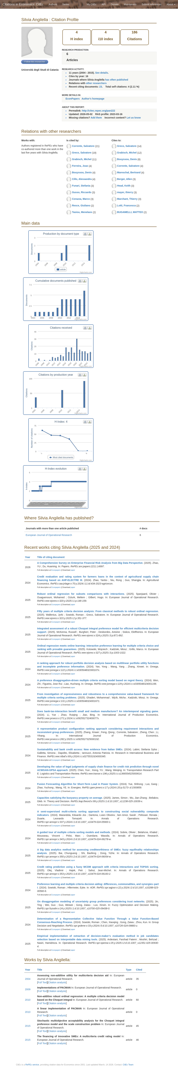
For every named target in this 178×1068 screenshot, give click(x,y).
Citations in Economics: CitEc (23, 4)
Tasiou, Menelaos (82, 212)
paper (73, 570)
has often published (116, 79)
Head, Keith (124, 185)
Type (130, 969)
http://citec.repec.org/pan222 (98, 110)
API (104, 4)
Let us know (134, 117)
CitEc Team (128, 1064)
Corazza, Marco (81, 198)
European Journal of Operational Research (49, 535)
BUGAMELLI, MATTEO (130, 212)
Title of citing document (52, 557)
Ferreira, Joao (80, 165)
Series (65, 4)
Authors (53, 4)
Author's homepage (93, 98)
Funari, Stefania (81, 185)
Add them (96, 117)
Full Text (42, 982)
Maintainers (130, 4)
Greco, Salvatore (81, 152)
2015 (27, 1026)
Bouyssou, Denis (82, 172)
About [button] (171, 4)
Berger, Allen (124, 179)
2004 (27, 979)
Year (29, 557)
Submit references (151, 4)
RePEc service (32, 1064)
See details (101, 72)
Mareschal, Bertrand (129, 172)
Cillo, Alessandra (82, 179)
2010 (27, 999)
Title (41, 969)
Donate (115, 4)
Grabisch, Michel (81, 159)
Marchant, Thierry (127, 198)
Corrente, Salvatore (83, 146)
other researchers (96, 83)
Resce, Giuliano (81, 205)
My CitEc (91, 4)
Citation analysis (57, 982)
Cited (140, 969)
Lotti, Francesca (126, 205)
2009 (27, 989)
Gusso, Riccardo (81, 192)
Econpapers (55, 570)
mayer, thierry (125, 192)
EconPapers (73, 98)
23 (100, 86)
